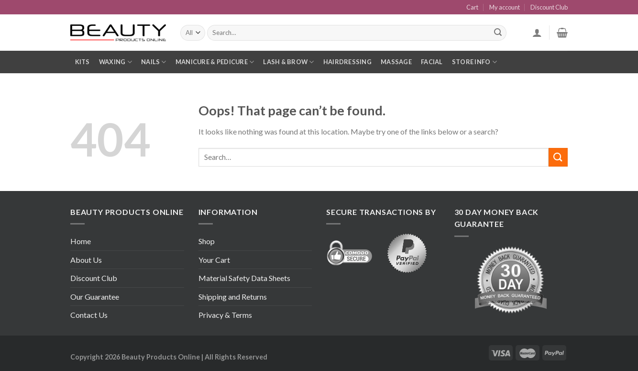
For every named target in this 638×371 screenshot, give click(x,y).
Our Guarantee (94, 296)
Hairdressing (347, 62)
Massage (396, 62)
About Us (86, 259)
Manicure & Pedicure (215, 62)
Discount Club (549, 7)
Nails (153, 62)
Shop (206, 241)
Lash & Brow (288, 62)
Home (80, 241)
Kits (82, 62)
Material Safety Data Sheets (244, 277)
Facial (432, 62)
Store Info (474, 62)
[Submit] (558, 157)
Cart (472, 7)
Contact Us (89, 314)
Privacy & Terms (225, 314)
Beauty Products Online (160, 357)
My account (504, 7)
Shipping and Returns (232, 296)
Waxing (115, 62)
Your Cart (214, 259)
